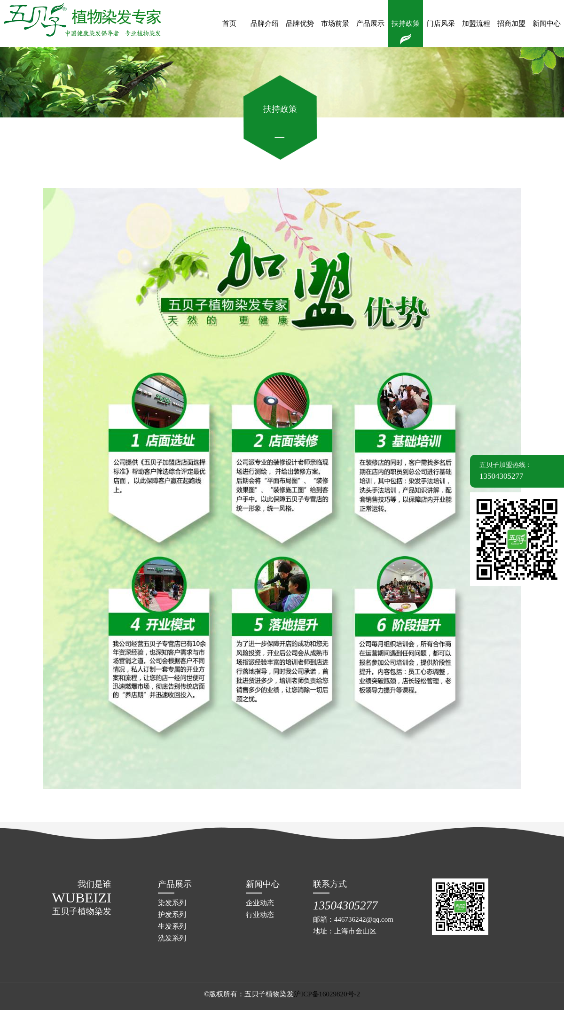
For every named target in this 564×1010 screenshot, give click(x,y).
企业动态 (260, 903)
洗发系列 (172, 938)
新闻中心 (547, 23)
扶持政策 (406, 23)
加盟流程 (476, 23)
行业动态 (260, 914)
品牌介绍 (265, 23)
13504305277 (345, 905)
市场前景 (335, 23)
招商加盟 (511, 23)
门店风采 (441, 23)
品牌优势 (300, 23)
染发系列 (172, 903)
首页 (229, 23)
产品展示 (370, 23)
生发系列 (172, 926)
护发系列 (172, 914)
